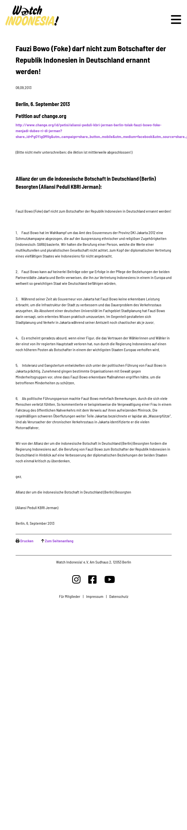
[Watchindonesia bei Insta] (76, 579)
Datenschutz (118, 596)
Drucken (26, 540)
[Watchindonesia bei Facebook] (92, 579)
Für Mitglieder (69, 596)
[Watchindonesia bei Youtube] (109, 579)
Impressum (94, 596)
